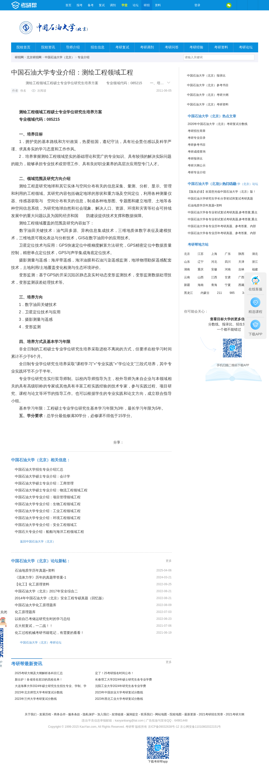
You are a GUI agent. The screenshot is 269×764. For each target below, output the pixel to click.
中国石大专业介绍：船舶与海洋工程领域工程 (49, 532)
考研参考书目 (197, 144)
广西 (241, 277)
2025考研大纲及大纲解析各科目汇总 (39, 673)
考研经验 (196, 47)
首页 (68, 5)
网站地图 (161, 714)
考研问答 (172, 47)
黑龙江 (188, 293)
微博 (208, 5)
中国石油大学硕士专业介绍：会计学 (42, 476)
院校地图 (176, 714)
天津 (241, 261)
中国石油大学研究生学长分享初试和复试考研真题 (220, 198)
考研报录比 (195, 158)
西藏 (241, 285)
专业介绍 (83, 57)
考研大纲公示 (197, 165)
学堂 (124, 5)
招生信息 (97, 47)
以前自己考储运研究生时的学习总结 (42, 619)
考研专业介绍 (197, 172)
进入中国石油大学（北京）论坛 (237, 184)
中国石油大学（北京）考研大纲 (207, 95)
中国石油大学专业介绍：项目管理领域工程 (48, 497)
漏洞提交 (132, 714)
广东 (228, 254)
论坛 (136, 5)
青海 (214, 285)
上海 (214, 254)
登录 (197, 5)
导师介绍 (73, 47)
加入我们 (103, 714)
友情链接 (118, 714)
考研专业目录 (197, 138)
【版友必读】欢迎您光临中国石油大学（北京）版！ (222, 191)
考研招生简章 (197, 131)
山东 (187, 261)
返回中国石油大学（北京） (33, 541)
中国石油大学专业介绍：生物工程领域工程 (48, 504)
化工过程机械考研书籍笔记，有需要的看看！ (49, 633)
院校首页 (23, 47)
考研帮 (37, 5)
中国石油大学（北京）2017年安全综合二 (46, 591)
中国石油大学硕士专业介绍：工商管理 (44, 483)
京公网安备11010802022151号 (200, 726)
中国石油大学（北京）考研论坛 (36, 642)
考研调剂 (147, 47)
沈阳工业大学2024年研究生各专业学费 (120, 686)
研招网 (19, 57)
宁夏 (228, 285)
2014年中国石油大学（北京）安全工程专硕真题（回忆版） (60, 598)
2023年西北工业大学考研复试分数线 (119, 699)
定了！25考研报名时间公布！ (114, 673)
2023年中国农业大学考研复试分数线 (119, 692)
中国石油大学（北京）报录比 (206, 75)
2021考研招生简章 (211, 714)
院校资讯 (48, 47)
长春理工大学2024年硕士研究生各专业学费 (123, 679)
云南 (187, 277)
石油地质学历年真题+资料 (35, 570)
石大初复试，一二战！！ (34, 626)
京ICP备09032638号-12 (163, 726)
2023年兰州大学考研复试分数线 (36, 699)
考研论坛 (246, 47)
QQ (218, 5)
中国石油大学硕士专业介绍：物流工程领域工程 (51, 490)
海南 (201, 285)
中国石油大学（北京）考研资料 (207, 104)
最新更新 (190, 714)
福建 (255, 269)
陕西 (241, 254)
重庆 (201, 269)
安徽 (214, 269)
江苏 (201, 254)
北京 (187, 254)
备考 (91, 5)
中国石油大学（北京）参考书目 (207, 85)
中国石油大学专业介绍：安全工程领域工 (46, 525)
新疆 (187, 285)
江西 (214, 277)
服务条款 (74, 714)
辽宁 (201, 261)
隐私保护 (89, 714)
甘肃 (228, 277)
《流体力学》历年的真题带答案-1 (40, 577)
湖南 (187, 269)
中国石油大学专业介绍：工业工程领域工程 (48, 511)
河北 (214, 261)
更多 (169, 561)
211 (219, 293)
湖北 (255, 254)
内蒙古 (205, 293)
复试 (102, 5)
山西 (201, 277)
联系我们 (147, 714)
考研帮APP (252, 5)
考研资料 (221, 47)
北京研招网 (34, 57)
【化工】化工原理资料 (32, 584)
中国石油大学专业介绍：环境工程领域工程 (48, 518)
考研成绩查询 (197, 151)
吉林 (241, 269)
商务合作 (60, 714)
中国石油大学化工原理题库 (35, 605)
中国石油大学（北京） (59, 57)
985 (232, 293)
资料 (158, 5)
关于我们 (31, 714)
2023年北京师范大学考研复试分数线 (39, 692)
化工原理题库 (25, 612)
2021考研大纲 (235, 714)
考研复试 (122, 47)
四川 (228, 261)
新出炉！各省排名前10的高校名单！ (38, 679)
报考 (80, 5)
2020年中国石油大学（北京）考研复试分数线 (218, 124)
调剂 (113, 5)
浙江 (255, 261)
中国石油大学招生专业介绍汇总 (39, 469)
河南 (228, 269)
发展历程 (45, 714)
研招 (147, 5)
